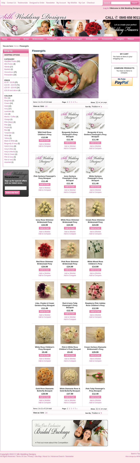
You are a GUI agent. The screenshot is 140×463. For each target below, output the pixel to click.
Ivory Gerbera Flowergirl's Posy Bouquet (69, 178)
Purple (6, 127)
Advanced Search (57, 456)
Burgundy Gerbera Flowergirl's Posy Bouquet (70, 134)
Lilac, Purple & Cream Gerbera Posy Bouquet (44, 304)
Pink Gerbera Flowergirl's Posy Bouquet (45, 177)
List (46, 106)
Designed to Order (36, 3)
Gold (6, 106)
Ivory (6, 109)
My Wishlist (72, 3)
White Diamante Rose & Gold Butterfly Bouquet (70, 390)
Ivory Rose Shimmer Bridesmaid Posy (44, 221)
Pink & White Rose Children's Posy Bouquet (70, 348)
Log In (106, 8)
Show (93, 102)
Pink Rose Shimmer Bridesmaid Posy (69, 262)
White (6, 136)
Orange (7, 119)
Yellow (6, 138)
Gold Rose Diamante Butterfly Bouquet (44, 390)
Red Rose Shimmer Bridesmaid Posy (44, 262)
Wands (7, 67)
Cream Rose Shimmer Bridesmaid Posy (95, 221)
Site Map (38, 456)
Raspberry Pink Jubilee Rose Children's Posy (95, 304)
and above (11, 90)
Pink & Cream (9, 154)
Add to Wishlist (44, 144)
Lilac (6, 114)
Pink (6, 125)
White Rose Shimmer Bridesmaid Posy (70, 221)
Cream (6, 103)
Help (3, 3)
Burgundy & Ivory (10, 144)
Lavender (7, 111)
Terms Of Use (21, 456)
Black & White (9, 141)
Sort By (88, 106)
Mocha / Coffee (10, 117)
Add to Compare (45, 146)
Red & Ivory (8, 160)
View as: (36, 106)
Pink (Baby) (8, 122)
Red (5, 130)
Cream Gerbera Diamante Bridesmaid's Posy (95, 348)
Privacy (30, 456)
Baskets (7, 69)
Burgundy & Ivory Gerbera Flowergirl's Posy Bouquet (95, 134)
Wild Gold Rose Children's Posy (45, 133)
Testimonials (23, 3)
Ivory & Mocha (9, 152)
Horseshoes (8, 72)
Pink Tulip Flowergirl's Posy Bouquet (95, 390)
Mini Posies (8, 64)
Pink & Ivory (8, 157)
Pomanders (8, 75)
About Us (46, 456)
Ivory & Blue (8, 149)
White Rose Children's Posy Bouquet (44, 348)
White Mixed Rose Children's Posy (95, 262)
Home (4, 39)
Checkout (91, 3)
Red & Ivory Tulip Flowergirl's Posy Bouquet (69, 305)
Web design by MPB (132, 456)
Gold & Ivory (9, 146)
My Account (61, 3)
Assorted (7, 162)
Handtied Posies (10, 61)
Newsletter (50, 3)
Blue (6, 98)
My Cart (82, 3)
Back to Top (135, 454)
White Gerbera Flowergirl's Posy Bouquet (95, 178)
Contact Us (11, 3)
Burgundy (7, 101)
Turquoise (8, 133)
